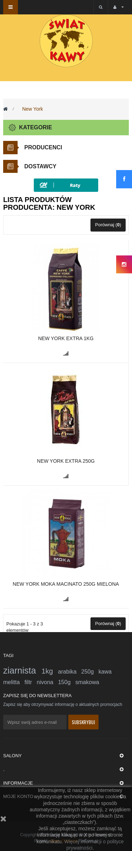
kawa (105, 672)
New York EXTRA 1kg (66, 338)
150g (66, 682)
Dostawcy (40, 166)
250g (90, 672)
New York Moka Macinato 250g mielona (66, 584)
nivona (47, 682)
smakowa (87, 682)
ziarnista (22, 670)
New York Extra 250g (66, 461)
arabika (69, 672)
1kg (50, 671)
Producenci (43, 147)
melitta (14, 682)
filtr (31, 682)
